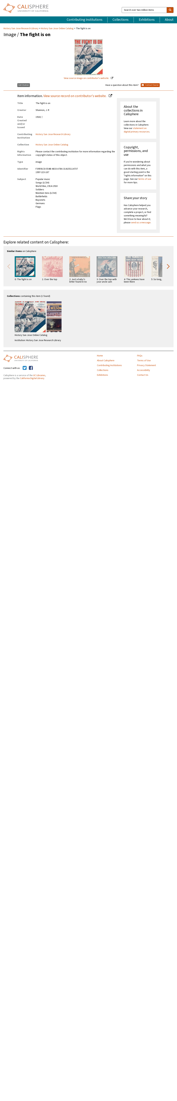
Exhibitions (147, 19)
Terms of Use (144, 360)
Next (168, 266)
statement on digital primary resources (137, 130)
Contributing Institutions (84, 19)
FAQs (139, 356)
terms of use (144, 179)
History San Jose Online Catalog (57, 28)
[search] (170, 10)
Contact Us (142, 375)
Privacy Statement (146, 365)
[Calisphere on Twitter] (25, 368)
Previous (8, 266)
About (169, 19)
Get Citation (23, 85)
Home (100, 356)
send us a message (141, 222)
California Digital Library (32, 378)
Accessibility (143, 370)
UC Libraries (39, 375)
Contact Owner (150, 85)
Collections (120, 19)
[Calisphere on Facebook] (31, 368)
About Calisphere (105, 360)
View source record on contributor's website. (75, 96)
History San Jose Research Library (21, 28)
